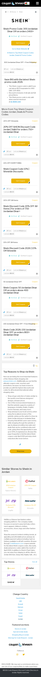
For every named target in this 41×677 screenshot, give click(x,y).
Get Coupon (20, 43)
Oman (20, 610)
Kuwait (20, 604)
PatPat (30, 488)
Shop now (20, 451)
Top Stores (9, 562)
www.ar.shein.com (9, 381)
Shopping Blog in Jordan (20, 635)
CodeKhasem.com (16, 543)
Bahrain (20, 607)
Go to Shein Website (20, 49)
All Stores (12, 12)
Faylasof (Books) (10, 490)
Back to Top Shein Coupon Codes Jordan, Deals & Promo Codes (20, 54)
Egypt (20, 616)
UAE (20, 601)
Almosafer (30, 508)
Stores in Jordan (20, 629)
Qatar (21, 613)
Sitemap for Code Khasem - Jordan (20, 638)
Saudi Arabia (20, 598)
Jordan (20, 619)
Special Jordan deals (20, 632)
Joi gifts (10, 510)
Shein (21, 12)
